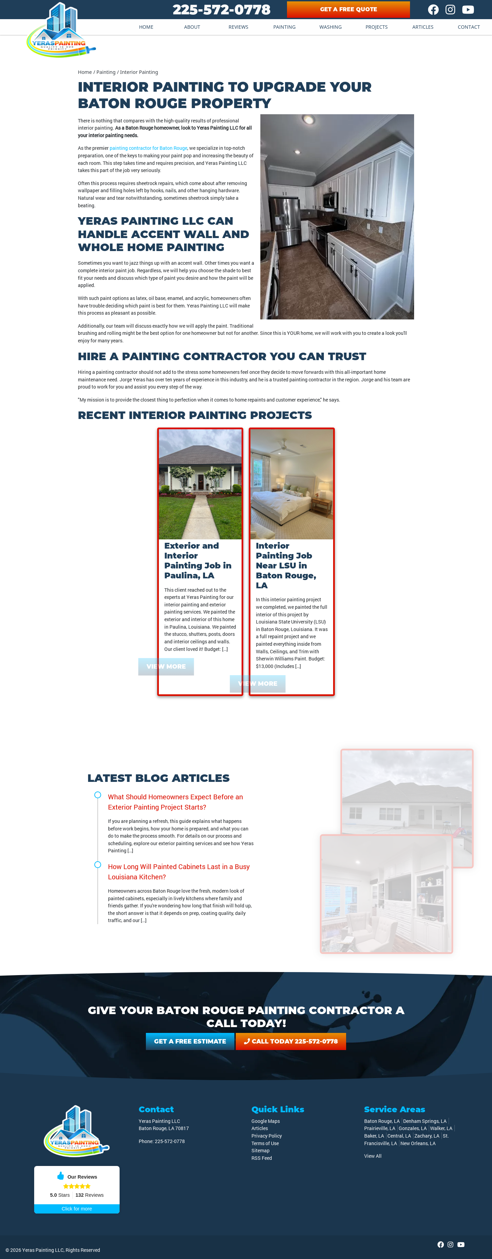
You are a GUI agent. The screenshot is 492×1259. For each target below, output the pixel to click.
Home (146, 27)
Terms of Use (265, 1143)
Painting (284, 27)
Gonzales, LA (413, 1128)
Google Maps (265, 1121)
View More (158, 666)
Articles (423, 27)
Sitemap (260, 1150)
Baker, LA (374, 1135)
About (192, 27)
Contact (469, 27)
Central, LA (399, 1135)
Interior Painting (139, 72)
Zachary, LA (426, 1135)
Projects (377, 27)
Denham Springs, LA (425, 1121)
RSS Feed (261, 1158)
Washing (330, 27)
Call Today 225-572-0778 (291, 1041)
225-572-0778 (222, 9)
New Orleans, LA (418, 1143)
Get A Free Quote (348, 9)
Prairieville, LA (379, 1128)
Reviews (238, 27)
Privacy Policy (266, 1135)
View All (373, 1156)
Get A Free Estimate (190, 1041)
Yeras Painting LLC (43, 1250)
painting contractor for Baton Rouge (148, 148)
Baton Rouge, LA (382, 1121)
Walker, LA (441, 1128)
